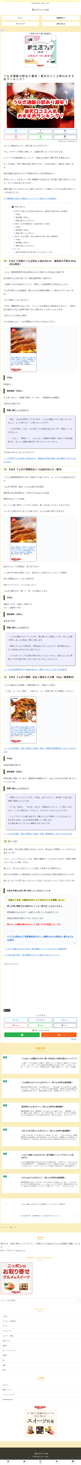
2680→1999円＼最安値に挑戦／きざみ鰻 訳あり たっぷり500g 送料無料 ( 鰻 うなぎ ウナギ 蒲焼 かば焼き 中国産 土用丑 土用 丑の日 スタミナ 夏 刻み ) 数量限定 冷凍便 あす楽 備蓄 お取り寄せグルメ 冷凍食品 (23, 734)
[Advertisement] (40, 991)
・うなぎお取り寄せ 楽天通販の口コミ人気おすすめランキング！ (32, 959)
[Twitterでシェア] (16, 131)
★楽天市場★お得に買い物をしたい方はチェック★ (33, 256)
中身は (16, 215)
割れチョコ (6, 1345)
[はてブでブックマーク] (65, 131)
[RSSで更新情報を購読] (59, 1038)
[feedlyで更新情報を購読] (22, 1038)
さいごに (15, 252)
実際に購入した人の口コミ (24, 222)
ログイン (6, 1389)
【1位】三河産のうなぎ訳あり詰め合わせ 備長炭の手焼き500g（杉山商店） (41, 211)
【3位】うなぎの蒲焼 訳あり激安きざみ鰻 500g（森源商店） (36, 239)
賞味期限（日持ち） (21, 218)
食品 (4, 1370)
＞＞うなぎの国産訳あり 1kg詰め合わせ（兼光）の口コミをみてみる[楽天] (35, 673)
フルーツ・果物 (8, 1340)
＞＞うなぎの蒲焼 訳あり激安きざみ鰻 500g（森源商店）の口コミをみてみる (38, 838)
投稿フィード (7, 1394)
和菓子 (5, 1350)
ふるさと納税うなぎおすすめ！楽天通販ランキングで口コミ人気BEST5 (36, 953)
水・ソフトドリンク (9, 1355)
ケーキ (5, 1331)
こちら (22, 1255)
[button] (65, 137)
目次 (15, 207)
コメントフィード (8, 1399)
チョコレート (7, 1335)
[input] (40, 1305)
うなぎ (7, 1014)
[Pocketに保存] (16, 137)
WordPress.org (7, 1404)
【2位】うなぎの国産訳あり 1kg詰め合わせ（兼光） (32, 225)
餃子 (4, 1375)
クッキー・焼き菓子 (9, 1326)
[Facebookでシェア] (40, 131)
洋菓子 (5, 1360)
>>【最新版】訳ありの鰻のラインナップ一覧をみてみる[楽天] (30, 198)
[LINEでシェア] (40, 137)
